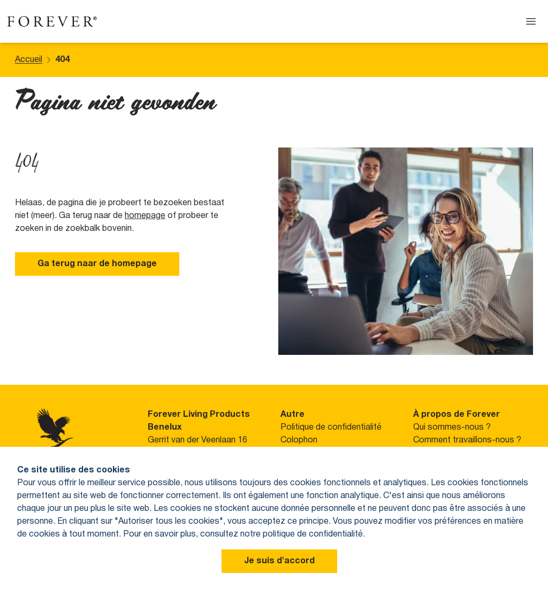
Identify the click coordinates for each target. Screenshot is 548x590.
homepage (145, 216)
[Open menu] (530, 21)
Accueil (28, 60)
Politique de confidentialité (331, 427)
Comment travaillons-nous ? (467, 440)
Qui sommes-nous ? (452, 427)
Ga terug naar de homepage (97, 264)
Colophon (298, 440)
